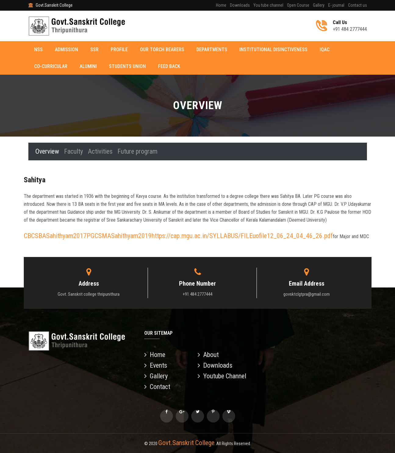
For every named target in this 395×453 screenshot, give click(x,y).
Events (155, 365)
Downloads (240, 5)
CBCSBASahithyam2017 (55, 236)
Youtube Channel (222, 376)
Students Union (127, 66)
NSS (38, 49)
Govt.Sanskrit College (186, 443)
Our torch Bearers (162, 49)
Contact (157, 387)
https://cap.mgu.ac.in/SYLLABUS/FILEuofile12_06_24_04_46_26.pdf (242, 236)
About (208, 354)
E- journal (336, 5)
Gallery (319, 5)
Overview (47, 151)
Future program (138, 151)
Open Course (298, 5)
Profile (119, 49)
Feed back (169, 66)
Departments (212, 49)
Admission (66, 49)
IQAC (325, 49)
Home (221, 5)
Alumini (88, 66)
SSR (95, 49)
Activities (100, 151)
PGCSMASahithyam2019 (119, 236)
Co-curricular (51, 66)
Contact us (357, 5)
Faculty (73, 151)
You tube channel (268, 5)
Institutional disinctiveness (274, 49)
